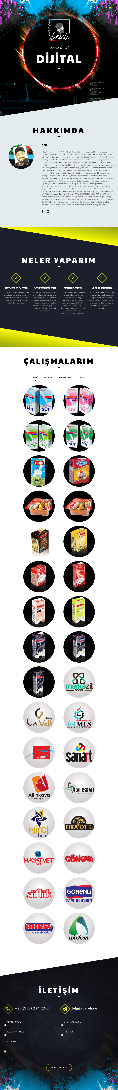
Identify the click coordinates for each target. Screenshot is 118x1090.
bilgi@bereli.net (85, 1008)
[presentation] (23, 1059)
